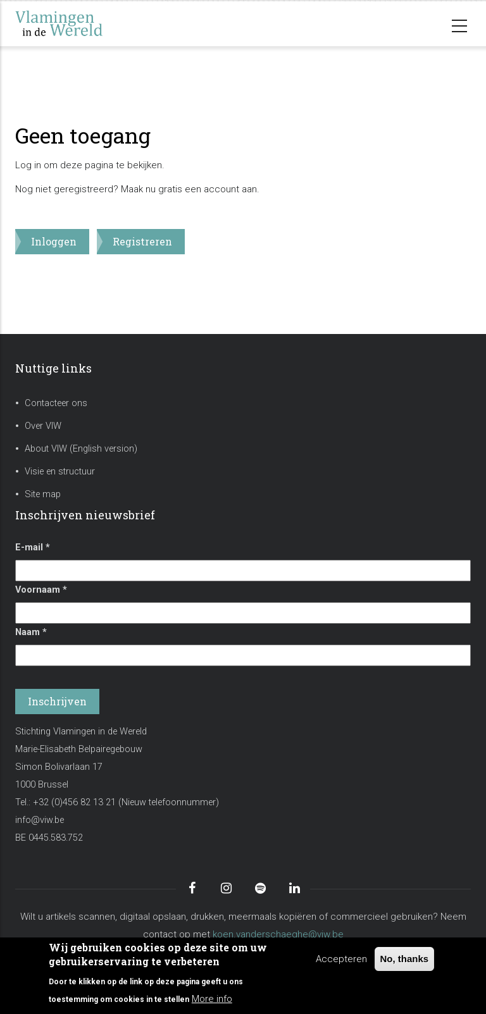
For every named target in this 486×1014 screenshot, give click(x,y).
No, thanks (404, 958)
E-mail (32, 547)
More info (212, 999)
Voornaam (41, 589)
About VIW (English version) (81, 448)
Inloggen (54, 241)
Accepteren (341, 959)
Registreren (142, 241)
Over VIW (43, 426)
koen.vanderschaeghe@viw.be (278, 934)
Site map (43, 494)
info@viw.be (39, 820)
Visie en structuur (60, 471)
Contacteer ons (56, 403)
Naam (31, 632)
